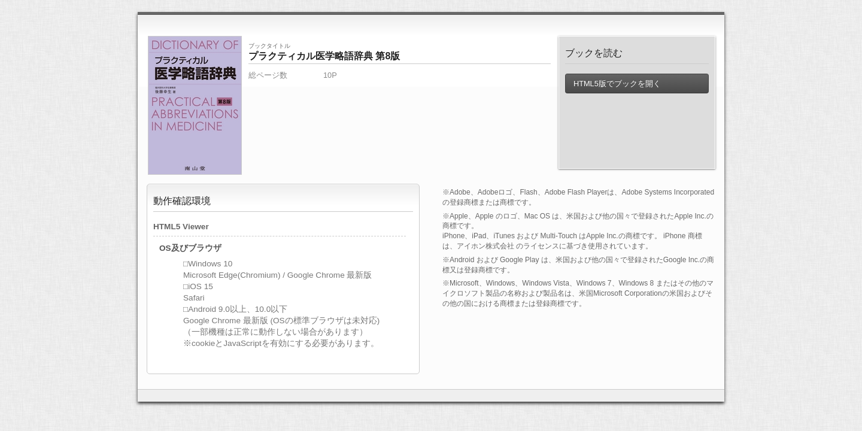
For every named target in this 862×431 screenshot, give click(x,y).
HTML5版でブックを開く (616, 83)
